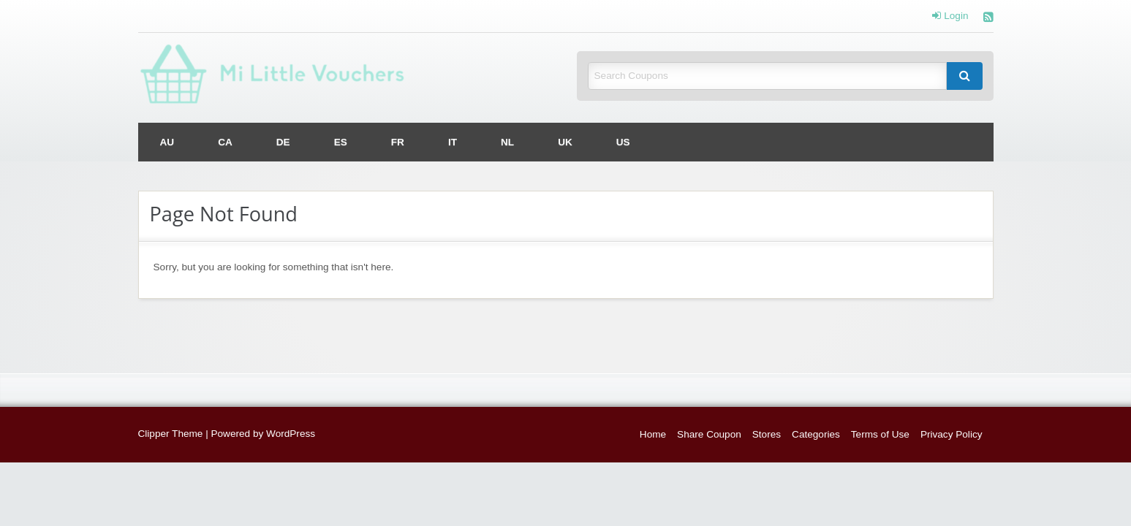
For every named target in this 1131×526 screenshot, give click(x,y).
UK (565, 142)
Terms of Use (880, 434)
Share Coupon (709, 434)
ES (340, 142)
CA (225, 142)
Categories (816, 434)
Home (653, 434)
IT (452, 142)
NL (507, 142)
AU (167, 142)
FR (397, 142)
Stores (766, 434)
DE (283, 142)
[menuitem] (167, 142)
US (623, 142)
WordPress (290, 433)
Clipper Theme (170, 433)
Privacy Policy (951, 434)
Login (950, 16)
